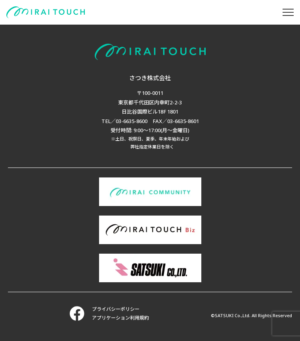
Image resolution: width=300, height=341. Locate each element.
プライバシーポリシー (115, 309)
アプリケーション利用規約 (120, 317)
